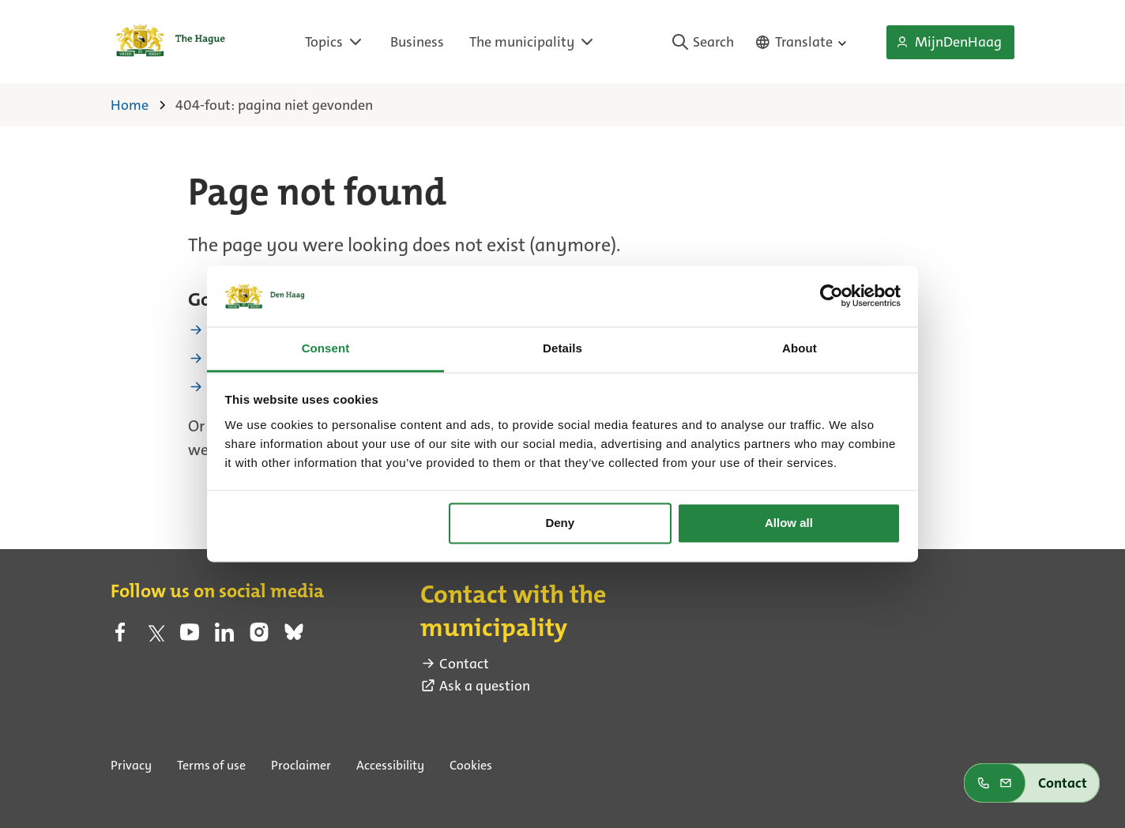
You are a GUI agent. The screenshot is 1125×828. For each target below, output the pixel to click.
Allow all (789, 523)
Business (417, 41)
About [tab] (799, 348)
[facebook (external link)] (120, 636)
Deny (559, 523)
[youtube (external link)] (189, 636)
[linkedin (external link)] (224, 636)
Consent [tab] (326, 348)
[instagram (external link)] (259, 636)
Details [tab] (562, 348)
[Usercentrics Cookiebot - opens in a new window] (831, 296)
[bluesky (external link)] (293, 636)
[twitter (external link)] (154, 636)
